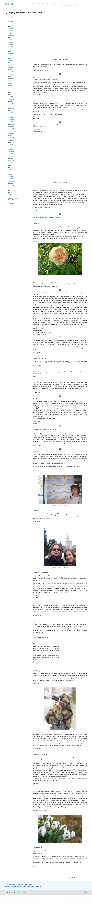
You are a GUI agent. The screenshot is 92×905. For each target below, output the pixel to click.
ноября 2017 (10, 183)
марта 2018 (10, 174)
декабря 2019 (11, 138)
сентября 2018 (11, 163)
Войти (85, 902)
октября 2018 (11, 160)
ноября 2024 (10, 49)
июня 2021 (10, 110)
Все (8, 19)
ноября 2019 (10, 140)
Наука (48, 4)
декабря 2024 (11, 46)
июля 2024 (10, 56)
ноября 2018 (10, 158)
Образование (41, 4)
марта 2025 (10, 42)
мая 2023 (10, 83)
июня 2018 (10, 167)
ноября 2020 (10, 122)
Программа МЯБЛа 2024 (13, 202)
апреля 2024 (10, 62)
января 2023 (10, 85)
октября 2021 (11, 108)
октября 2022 (11, 87)
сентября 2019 (11, 144)
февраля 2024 (11, 67)
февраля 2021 (11, 117)
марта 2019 (10, 149)
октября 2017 (11, 185)
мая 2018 (10, 169)
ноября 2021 (10, 106)
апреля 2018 (10, 172)
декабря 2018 (11, 156)
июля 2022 (10, 92)
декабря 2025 (11, 28)
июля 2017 (10, 190)
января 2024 (10, 69)
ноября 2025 (10, 30)
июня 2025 (10, 37)
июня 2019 (10, 147)
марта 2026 (10, 21)
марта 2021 (10, 115)
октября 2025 (11, 33)
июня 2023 (10, 81)
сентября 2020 (11, 126)
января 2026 (10, 26)
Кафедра (33, 4)
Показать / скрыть (37, 94)
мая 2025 (10, 40)
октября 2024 (11, 51)
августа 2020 (11, 128)
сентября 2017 (11, 188)
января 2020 (10, 135)
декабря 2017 (11, 181)
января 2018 (10, 179)
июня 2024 (10, 58)
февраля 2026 (11, 24)
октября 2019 (11, 142)
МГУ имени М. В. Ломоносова (27, 896)
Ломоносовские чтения (13, 198)
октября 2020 (11, 124)
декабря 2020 (11, 119)
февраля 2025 (11, 44)
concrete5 (20, 902)
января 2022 (10, 101)
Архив (54, 4)
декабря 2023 (11, 71)
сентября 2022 (11, 90)
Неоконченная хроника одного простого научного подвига (47, 217)
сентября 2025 (11, 35)
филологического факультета (12, 896)
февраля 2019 (11, 151)
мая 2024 (10, 60)
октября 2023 (11, 76)
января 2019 (10, 153)
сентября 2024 (11, 53)
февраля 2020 (11, 133)
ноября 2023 (10, 74)
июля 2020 (10, 131)
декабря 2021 (11, 103)
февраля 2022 (11, 99)
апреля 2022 (10, 97)
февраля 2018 (11, 176)
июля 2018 (10, 165)
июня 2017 (10, 192)
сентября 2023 (11, 78)
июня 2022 (10, 94)
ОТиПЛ (9, 4)
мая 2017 (10, 194)
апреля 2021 (10, 112)
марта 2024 (10, 65)
